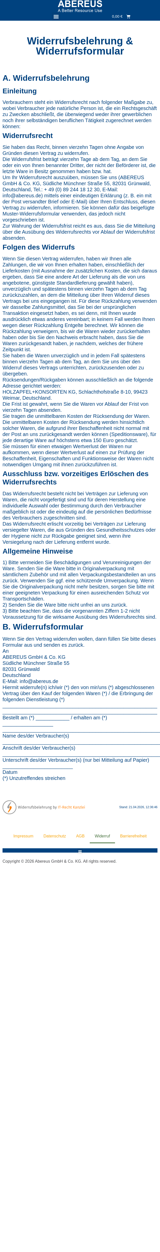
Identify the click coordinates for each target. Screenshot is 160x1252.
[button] (56, 16)
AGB (80, 836)
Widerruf (102, 836)
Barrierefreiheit (133, 836)
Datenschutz (54, 836)
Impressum (23, 836)
